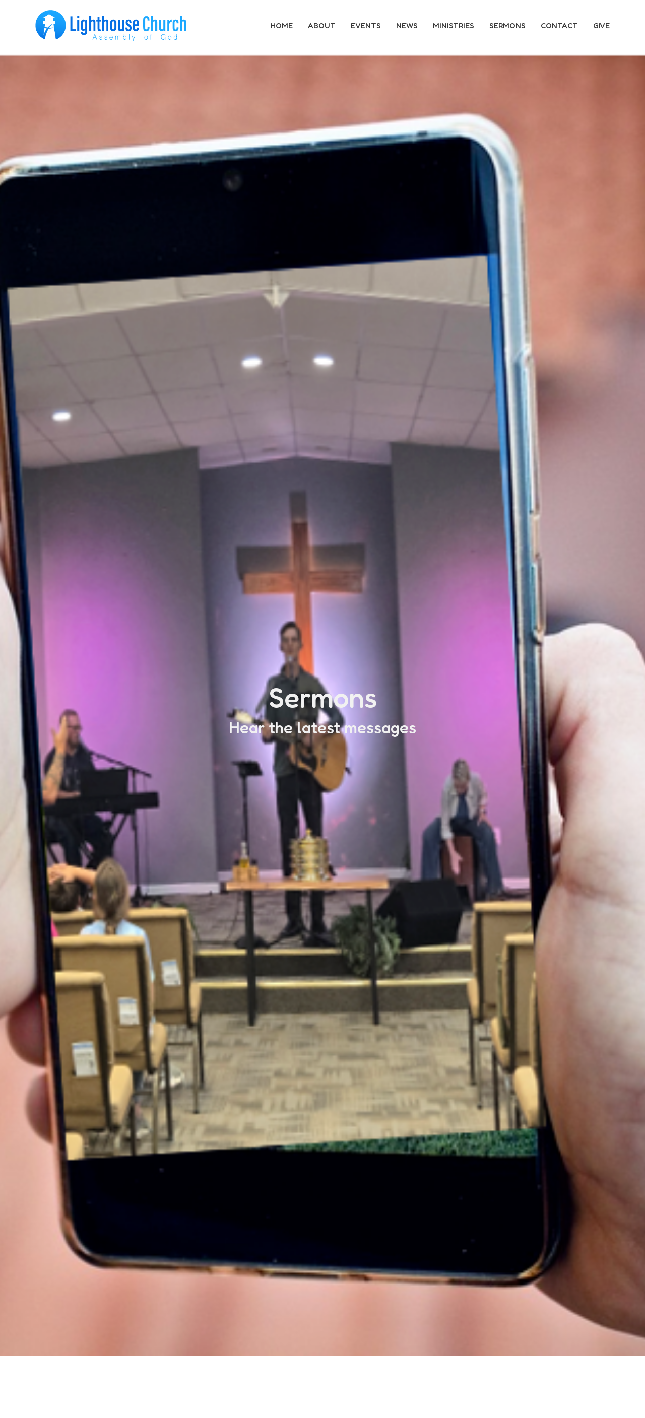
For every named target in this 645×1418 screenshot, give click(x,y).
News (407, 25)
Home (282, 25)
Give (601, 25)
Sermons (507, 25)
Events (366, 25)
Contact (559, 25)
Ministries (453, 25)
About (322, 25)
